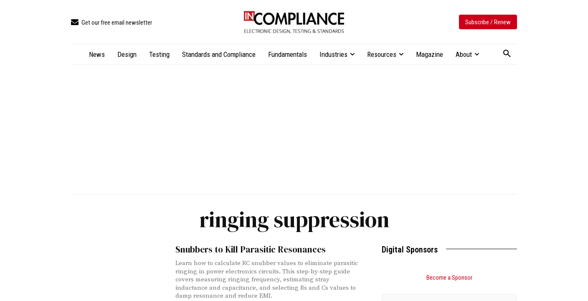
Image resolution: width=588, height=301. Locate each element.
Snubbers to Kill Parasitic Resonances (250, 249)
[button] (507, 54)
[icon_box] (111, 22)
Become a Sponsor (449, 277)
